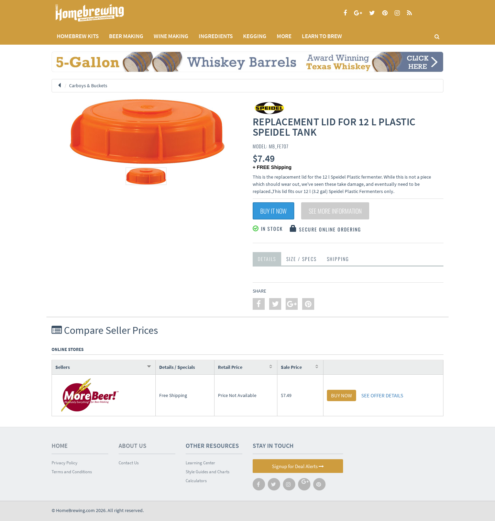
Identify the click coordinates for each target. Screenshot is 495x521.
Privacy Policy (64, 463)
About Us (132, 446)
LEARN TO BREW (322, 36)
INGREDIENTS (216, 36)
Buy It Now (273, 210)
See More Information (335, 210)
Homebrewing (99, 13)
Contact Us (129, 463)
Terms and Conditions (72, 472)
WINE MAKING (171, 36)
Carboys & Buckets (88, 85)
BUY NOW (341, 395)
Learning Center (200, 463)
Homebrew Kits (78, 36)
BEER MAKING (126, 36)
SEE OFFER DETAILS (382, 395)
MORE (284, 36)
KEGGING (254, 36)
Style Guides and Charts (207, 472)
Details (267, 258)
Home (60, 446)
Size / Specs (301, 258)
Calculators (196, 481)
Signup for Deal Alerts (298, 466)
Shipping (338, 258)
